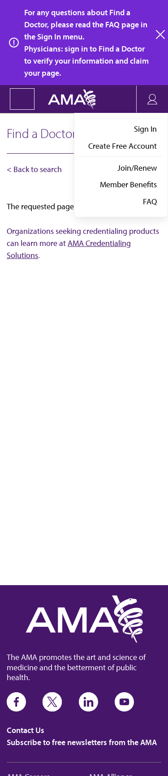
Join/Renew (137, 168)
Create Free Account (122, 146)
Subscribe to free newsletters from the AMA (82, 742)
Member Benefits (128, 184)
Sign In (145, 129)
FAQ (150, 201)
